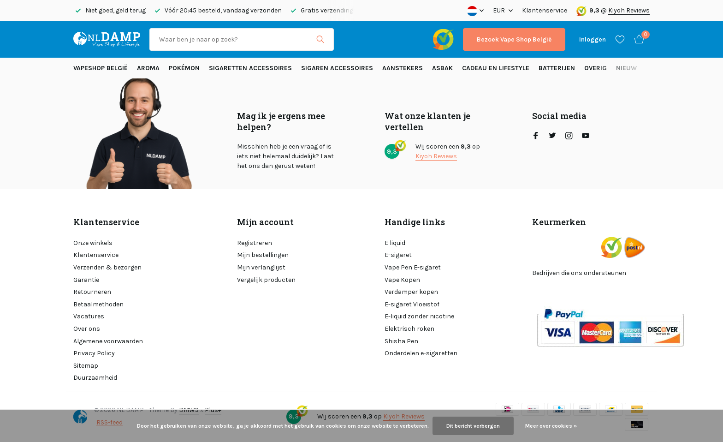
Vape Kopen (402, 280)
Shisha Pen (401, 341)
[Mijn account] (592, 39)
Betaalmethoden (98, 304)
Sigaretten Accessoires (250, 68)
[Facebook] (535, 136)
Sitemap (85, 366)
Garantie (86, 280)
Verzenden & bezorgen (107, 267)
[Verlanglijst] (620, 39)
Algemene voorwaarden (108, 341)
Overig (595, 68)
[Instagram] (569, 136)
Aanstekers (402, 68)
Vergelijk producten (266, 280)
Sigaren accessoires (337, 68)
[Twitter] (552, 136)
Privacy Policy (94, 353)
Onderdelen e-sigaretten (421, 353)
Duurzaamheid (95, 378)
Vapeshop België (100, 68)
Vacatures (88, 316)
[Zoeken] (241, 39)
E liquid (395, 243)
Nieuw (626, 68)
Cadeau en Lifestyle (495, 68)
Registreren (254, 243)
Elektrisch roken (409, 329)
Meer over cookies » (551, 426)
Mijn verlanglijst (261, 267)
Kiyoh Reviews (629, 10)
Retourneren (92, 292)
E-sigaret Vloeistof (412, 304)
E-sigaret (398, 255)
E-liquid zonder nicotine (419, 316)
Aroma (148, 68)
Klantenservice (544, 10)
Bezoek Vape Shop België (514, 39)
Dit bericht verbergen (473, 426)
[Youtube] (585, 136)
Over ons (86, 329)
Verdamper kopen (411, 292)
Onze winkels (93, 243)
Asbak (442, 68)
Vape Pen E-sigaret (413, 267)
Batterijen (557, 68)
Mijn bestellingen (263, 255)
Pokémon (184, 68)
